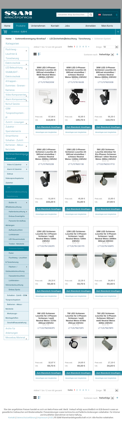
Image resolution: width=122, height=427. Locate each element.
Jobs (67, 26)
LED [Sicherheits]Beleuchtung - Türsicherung (70, 38)
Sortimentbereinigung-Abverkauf (30, 38)
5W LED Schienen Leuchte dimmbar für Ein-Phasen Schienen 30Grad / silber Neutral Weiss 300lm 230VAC (106, 154)
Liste (39, 54)
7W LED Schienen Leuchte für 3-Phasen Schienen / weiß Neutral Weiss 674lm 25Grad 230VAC (75, 318)
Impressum (42, 417)
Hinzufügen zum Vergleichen (46, 132)
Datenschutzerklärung (26, 417)
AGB (51, 417)
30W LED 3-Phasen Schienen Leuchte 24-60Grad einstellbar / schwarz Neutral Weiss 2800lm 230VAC (106, 72)
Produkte (20, 26)
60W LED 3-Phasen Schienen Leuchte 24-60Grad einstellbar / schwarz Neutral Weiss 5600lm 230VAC (76, 72)
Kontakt (55, 26)
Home (7, 26)
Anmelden (90, 26)
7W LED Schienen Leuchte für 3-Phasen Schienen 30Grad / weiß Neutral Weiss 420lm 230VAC (105, 318)
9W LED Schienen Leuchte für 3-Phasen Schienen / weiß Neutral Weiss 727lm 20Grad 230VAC (46, 318)
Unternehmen (38, 26)
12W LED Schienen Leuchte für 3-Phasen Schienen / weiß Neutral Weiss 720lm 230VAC (46, 236)
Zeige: (99, 47)
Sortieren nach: (91, 54)
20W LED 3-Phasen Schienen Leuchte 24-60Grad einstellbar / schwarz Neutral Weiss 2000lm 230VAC (46, 154)
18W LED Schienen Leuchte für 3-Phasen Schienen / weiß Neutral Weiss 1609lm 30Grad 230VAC (105, 236)
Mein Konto (107, 26)
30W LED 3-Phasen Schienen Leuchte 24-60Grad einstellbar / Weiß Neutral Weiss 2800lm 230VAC (46, 72)
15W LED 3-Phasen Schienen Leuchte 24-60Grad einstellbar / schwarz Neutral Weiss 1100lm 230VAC (76, 154)
